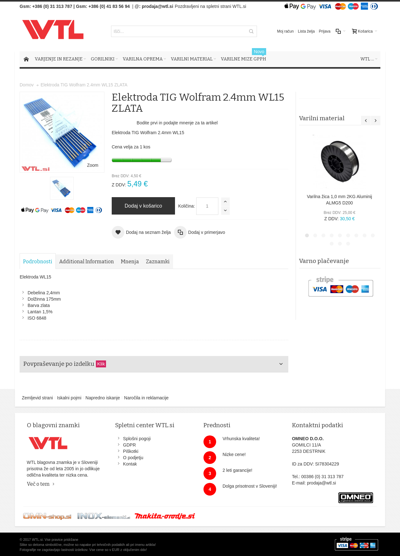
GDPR (129, 444)
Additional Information (86, 262)
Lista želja (306, 31)
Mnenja (130, 262)
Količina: (186, 206)
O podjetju (133, 457)
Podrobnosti (37, 262)
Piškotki (130, 451)
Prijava (325, 31)
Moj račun (285, 31)
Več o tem (38, 484)
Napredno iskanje (102, 397)
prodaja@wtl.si (157, 6)
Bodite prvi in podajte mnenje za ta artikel (177, 122)
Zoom (92, 165)
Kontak (130, 463)
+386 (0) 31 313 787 (52, 6)
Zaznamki (158, 262)
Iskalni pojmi (69, 397)
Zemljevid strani (37, 397)
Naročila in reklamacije (146, 397)
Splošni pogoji (137, 438)
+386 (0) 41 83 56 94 (109, 6)
